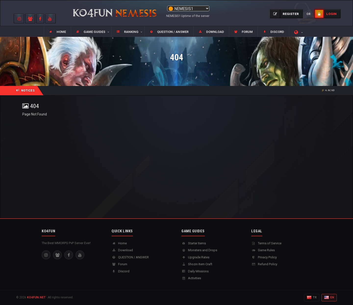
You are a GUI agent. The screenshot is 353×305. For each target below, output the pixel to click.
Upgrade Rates (195, 257)
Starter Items (193, 243)
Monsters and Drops (199, 250)
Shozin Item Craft (196, 264)
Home (119, 243)
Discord (120, 271)
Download (122, 250)
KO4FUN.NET (36, 297)
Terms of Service (266, 243)
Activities (191, 278)
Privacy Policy (264, 257)
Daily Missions (195, 271)
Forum (119, 264)
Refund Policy (264, 264)
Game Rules (263, 250)
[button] (91, 32)
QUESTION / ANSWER (130, 257)
